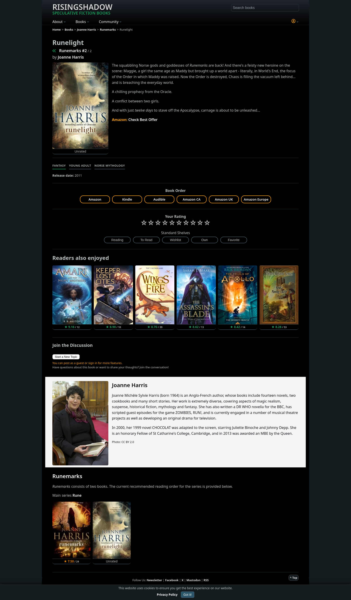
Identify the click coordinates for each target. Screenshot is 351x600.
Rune (77, 495)
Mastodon (193, 580)
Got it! (187, 594)
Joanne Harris (71, 57)
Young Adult (80, 165)
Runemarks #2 (73, 50)
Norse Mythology (109, 165)
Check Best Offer (143, 119)
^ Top (293, 578)
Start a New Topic (66, 356)
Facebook (172, 580)
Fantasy (59, 165)
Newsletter (154, 580)
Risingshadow (82, 9)
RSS (206, 580)
